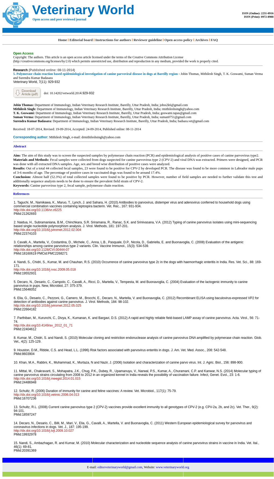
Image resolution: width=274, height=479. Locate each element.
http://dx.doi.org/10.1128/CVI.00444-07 (41, 250)
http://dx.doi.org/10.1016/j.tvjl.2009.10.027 (44, 431)
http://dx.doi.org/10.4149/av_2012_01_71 (43, 325)
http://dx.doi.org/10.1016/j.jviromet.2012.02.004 (47, 230)
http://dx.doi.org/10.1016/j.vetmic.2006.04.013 (46, 395)
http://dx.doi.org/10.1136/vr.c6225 (38, 210)
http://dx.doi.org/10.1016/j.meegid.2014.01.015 (47, 378)
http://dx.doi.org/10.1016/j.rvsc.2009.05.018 (45, 269)
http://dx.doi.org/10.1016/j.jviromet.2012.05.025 (47, 305)
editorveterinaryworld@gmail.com (120, 467)
